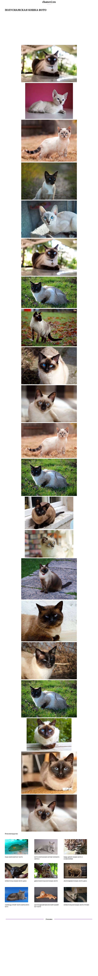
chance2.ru (49, 2)
